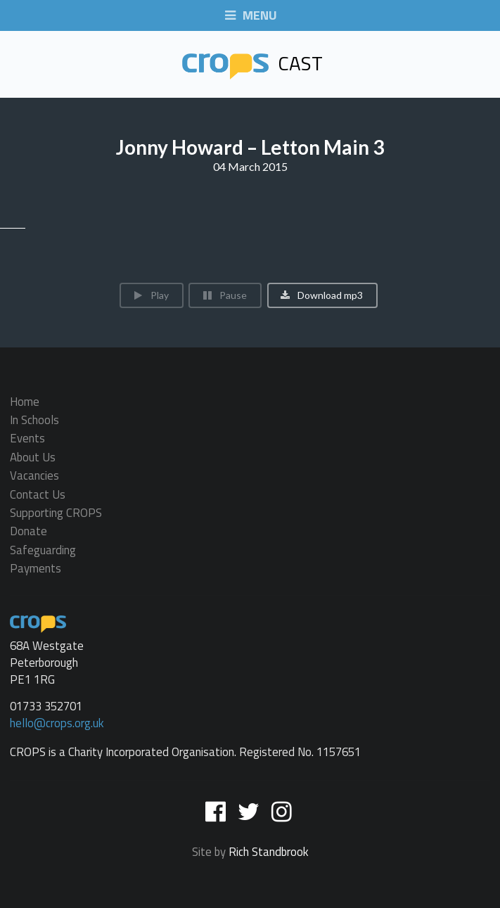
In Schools (34, 420)
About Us (33, 457)
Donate (28, 532)
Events (27, 439)
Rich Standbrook (269, 852)
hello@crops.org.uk (57, 723)
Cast (252, 63)
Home (24, 403)
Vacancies (34, 476)
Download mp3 (322, 295)
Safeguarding (43, 550)
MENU (250, 16)
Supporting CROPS (56, 513)
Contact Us (37, 494)
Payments (35, 567)
